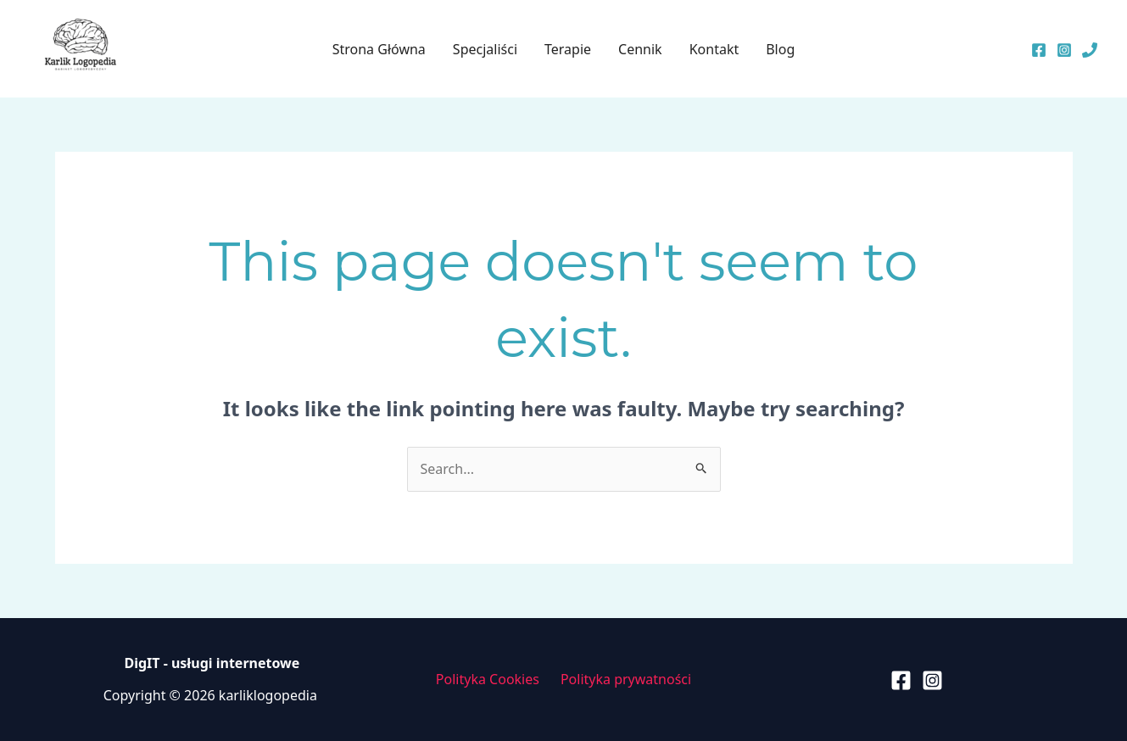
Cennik (640, 49)
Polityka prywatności (626, 679)
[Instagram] (1064, 50)
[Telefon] (1089, 50)
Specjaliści (485, 49)
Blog (780, 49)
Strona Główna (379, 49)
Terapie (567, 49)
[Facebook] (1038, 50)
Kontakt (714, 49)
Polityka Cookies (487, 679)
